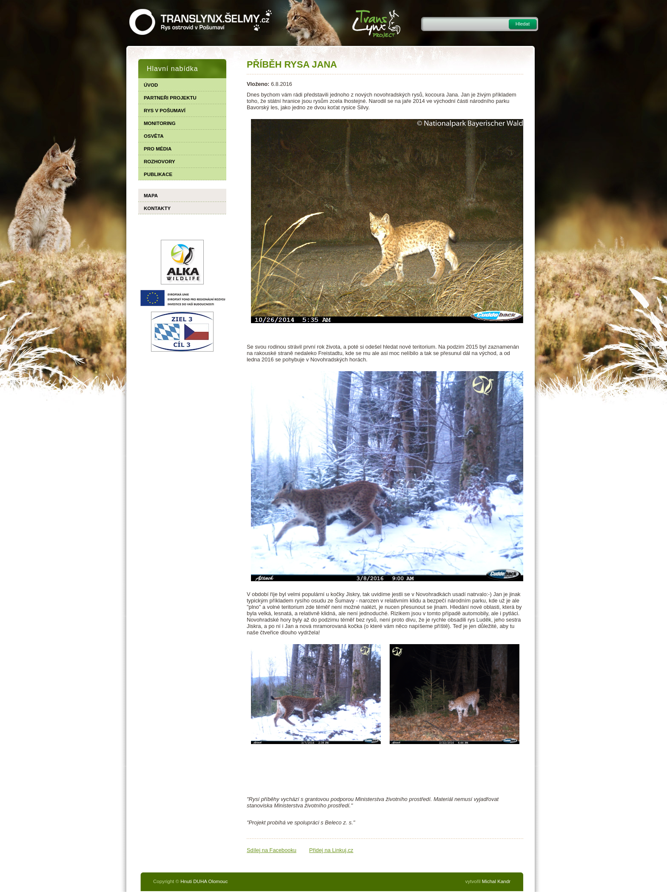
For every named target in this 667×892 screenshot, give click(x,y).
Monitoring (160, 123)
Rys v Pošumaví (164, 110)
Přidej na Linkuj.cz (331, 851)
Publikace (158, 174)
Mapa (151, 195)
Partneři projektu (170, 97)
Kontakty (157, 208)
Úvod (151, 85)
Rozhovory (159, 161)
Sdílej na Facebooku (271, 851)
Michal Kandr (496, 882)
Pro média (157, 148)
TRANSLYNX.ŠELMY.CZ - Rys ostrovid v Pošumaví (200, 22)
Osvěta (154, 136)
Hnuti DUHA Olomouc (204, 882)
